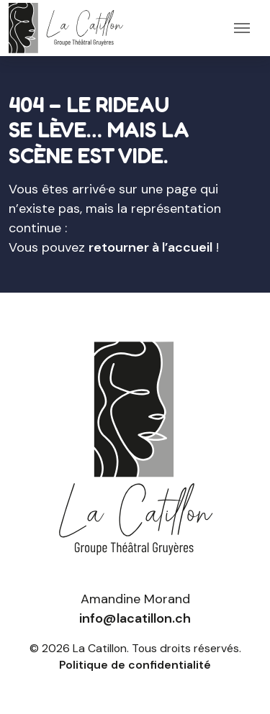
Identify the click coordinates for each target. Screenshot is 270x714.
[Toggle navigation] (241, 28)
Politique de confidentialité (135, 664)
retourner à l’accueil (150, 247)
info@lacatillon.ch (135, 618)
